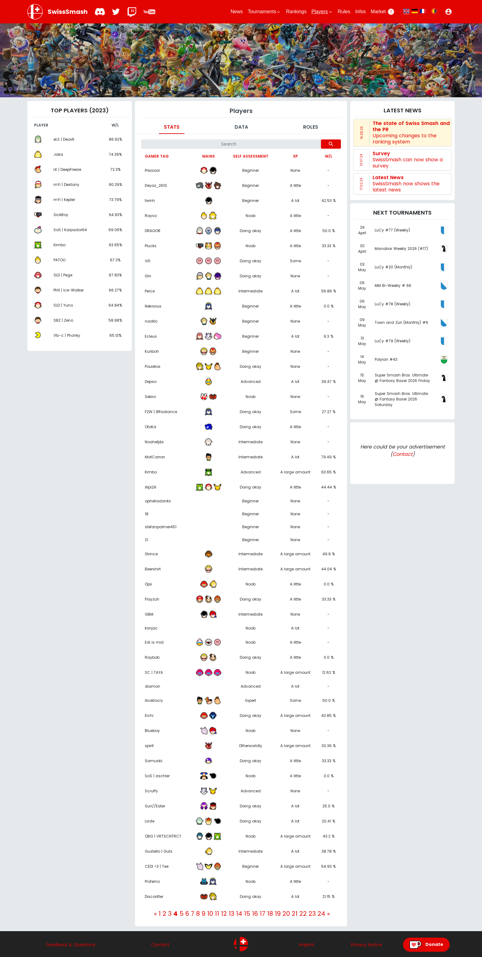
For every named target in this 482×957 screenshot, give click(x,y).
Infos (360, 11)
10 (210, 913)
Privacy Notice (366, 945)
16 (255, 913)
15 (247, 913)
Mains (208, 156)
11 (217, 913)
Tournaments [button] (264, 11)
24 (321, 913)
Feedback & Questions (70, 945)
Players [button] (322, 11)
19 (278, 913)
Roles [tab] (310, 127)
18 (270, 913)
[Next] (328, 913)
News (237, 11)
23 (312, 913)
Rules (344, 11)
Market (383, 11)
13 (231, 913)
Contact (403, 454)
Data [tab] (241, 127)
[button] (448, 12)
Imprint (306, 945)
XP (295, 156)
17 (262, 913)
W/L (328, 156)
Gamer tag (157, 156)
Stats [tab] (172, 127)
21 (295, 913)
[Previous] (155, 913)
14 (239, 913)
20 (286, 913)
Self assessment (250, 156)
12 (224, 913)
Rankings (296, 11)
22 (303, 913)
